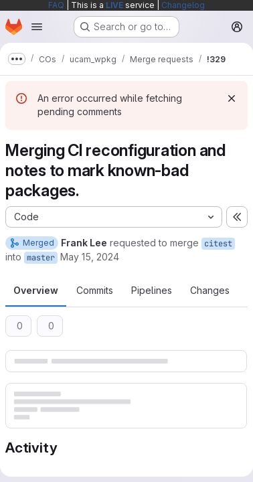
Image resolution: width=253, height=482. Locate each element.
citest (218, 243)
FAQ (56, 5)
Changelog (183, 5)
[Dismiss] (232, 98)
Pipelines (151, 290)
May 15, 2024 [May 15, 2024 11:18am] (89, 256)
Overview (35, 290)
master (41, 257)
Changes (210, 290)
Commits (94, 290)
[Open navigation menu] (37, 26)
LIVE (114, 5)
